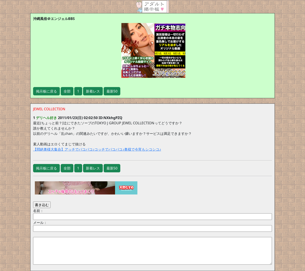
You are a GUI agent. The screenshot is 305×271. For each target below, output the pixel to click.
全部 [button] (67, 91)
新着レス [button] (93, 91)
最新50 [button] (111, 91)
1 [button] (78, 91)
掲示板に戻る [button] (46, 91)
